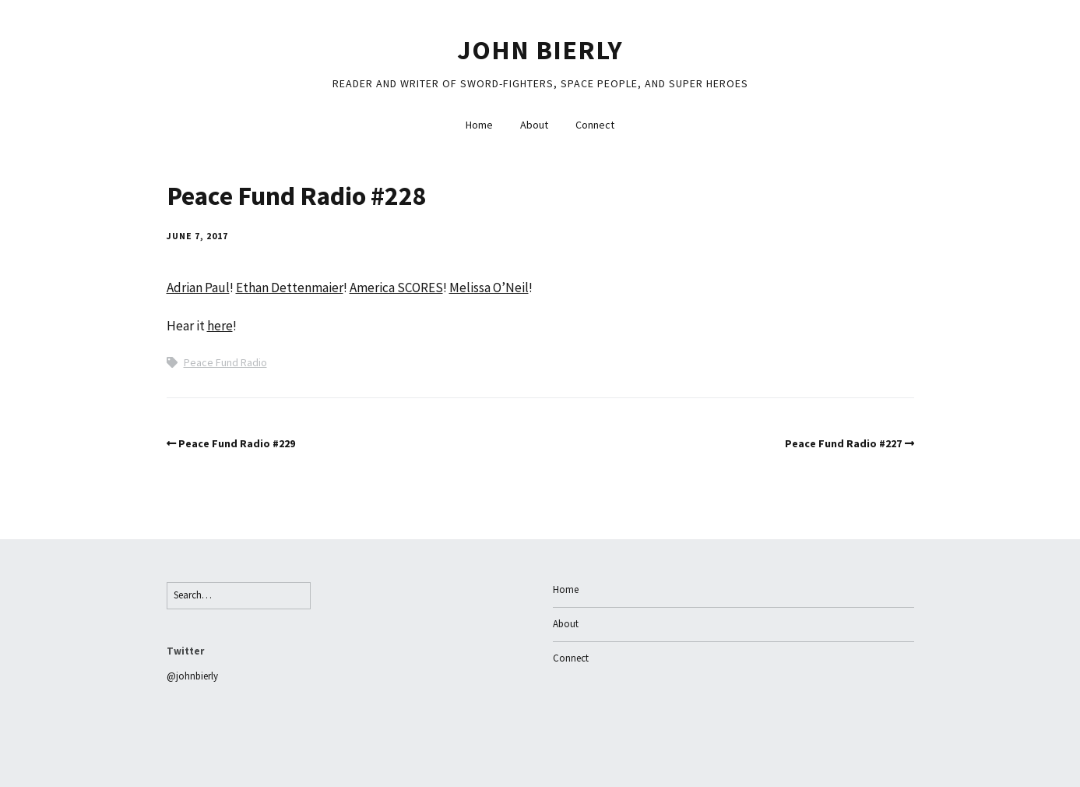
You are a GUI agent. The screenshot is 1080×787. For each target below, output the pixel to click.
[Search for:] (239, 595)
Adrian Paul (198, 287)
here (220, 325)
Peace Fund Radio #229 (236, 443)
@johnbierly (192, 676)
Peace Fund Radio (225, 362)
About (534, 125)
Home (479, 125)
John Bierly (540, 50)
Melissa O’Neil (489, 287)
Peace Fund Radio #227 (843, 443)
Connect (594, 125)
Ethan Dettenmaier (289, 287)
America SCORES (396, 287)
